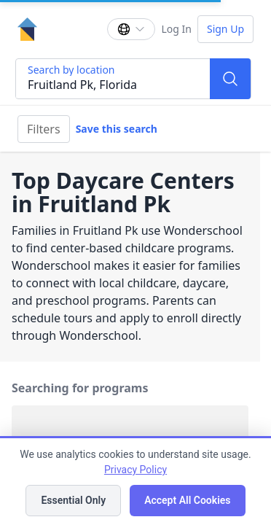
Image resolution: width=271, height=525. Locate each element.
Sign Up (225, 29)
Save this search (116, 129)
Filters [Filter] (43, 129)
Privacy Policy (135, 469)
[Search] (230, 78)
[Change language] (131, 29)
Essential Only (73, 500)
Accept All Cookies (187, 500)
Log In (176, 29)
